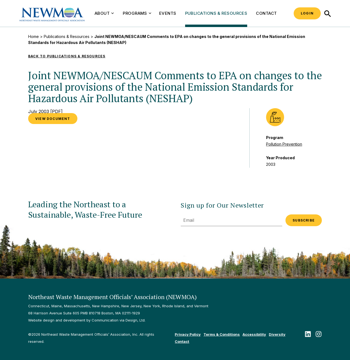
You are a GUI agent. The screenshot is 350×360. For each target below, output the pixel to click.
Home (33, 36)
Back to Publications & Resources (66, 56)
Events (167, 13)
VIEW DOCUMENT (52, 119)
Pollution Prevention (284, 144)
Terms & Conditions (221, 334)
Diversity (277, 334)
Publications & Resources (216, 13)
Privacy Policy (188, 334)
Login (307, 13)
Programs (137, 13)
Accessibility (254, 334)
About (104, 13)
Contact (266, 13)
